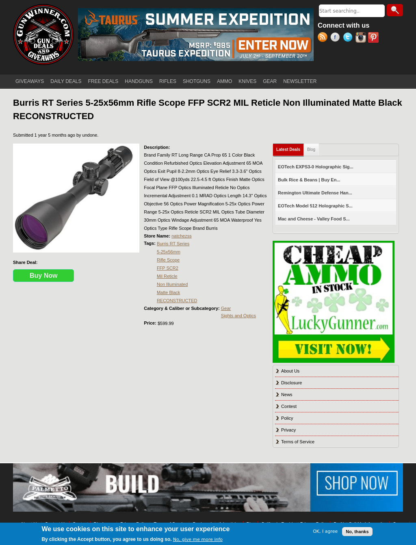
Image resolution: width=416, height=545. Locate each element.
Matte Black (168, 292)
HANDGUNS (139, 81)
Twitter (349, 38)
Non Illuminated (172, 284)
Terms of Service (297, 441)
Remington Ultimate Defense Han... (315, 192)
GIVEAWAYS (29, 81)
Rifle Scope (168, 259)
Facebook (336, 38)
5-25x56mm (168, 251)
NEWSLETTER (299, 81)
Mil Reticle (167, 276)
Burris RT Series (173, 243)
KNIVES (247, 81)
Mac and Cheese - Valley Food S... (314, 218)
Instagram (361, 38)
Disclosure (291, 382)
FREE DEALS (103, 81)
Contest (289, 406)
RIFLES (167, 81)
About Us (290, 370)
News (286, 394)
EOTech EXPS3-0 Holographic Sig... (315, 166)
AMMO (224, 81)
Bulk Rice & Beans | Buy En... (309, 179)
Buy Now (43, 275)
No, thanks (357, 531)
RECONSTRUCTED (177, 300)
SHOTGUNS (196, 81)
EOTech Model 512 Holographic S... (315, 205)
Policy (287, 418)
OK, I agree (325, 531)
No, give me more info (198, 539)
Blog (311, 149)
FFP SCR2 (167, 268)
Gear (226, 308)
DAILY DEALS (65, 81)
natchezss (181, 235)
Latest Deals (290, 148)
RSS (324, 38)
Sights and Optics (238, 315)
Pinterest (374, 38)
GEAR (270, 81)
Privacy (288, 429)
